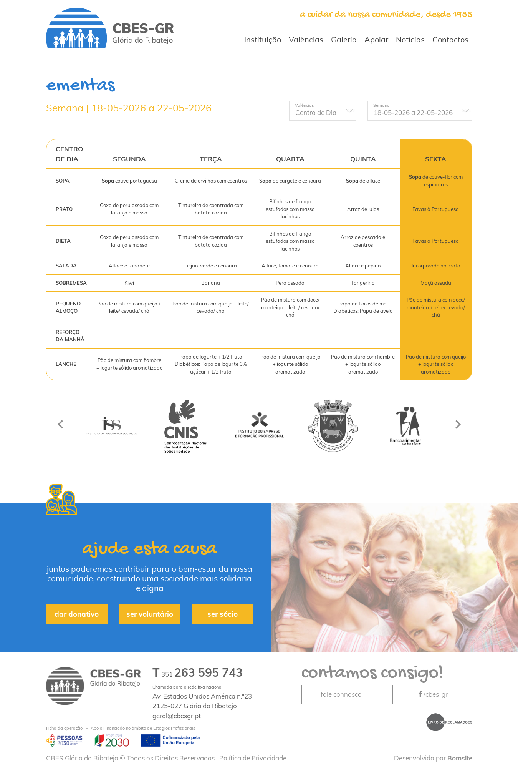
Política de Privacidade (252, 758)
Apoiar (376, 39)
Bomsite (459, 758)
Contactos (450, 39)
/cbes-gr (432, 694)
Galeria (344, 39)
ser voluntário (149, 614)
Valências (306, 39)
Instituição (262, 39)
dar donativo (77, 614)
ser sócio (222, 614)
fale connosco (341, 694)
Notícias (410, 39)
